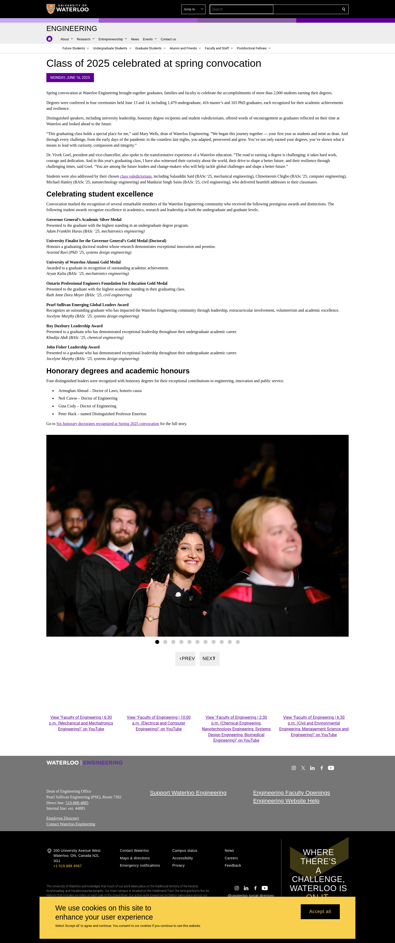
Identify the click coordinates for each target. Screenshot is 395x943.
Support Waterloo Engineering (188, 792)
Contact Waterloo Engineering (70, 824)
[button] (307, 9)
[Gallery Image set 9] (222, 642)
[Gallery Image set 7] (206, 642)
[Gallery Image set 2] (165, 642)
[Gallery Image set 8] (214, 642)
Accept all (320, 911)
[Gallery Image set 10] (230, 642)
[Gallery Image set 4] (181, 642)
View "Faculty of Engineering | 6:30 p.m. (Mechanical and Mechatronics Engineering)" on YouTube (81, 723)
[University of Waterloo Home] (67, 9)
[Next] (210, 659)
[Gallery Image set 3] (173, 642)
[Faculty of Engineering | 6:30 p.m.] (81, 694)
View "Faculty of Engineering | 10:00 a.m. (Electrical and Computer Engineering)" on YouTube (159, 723)
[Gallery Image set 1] (157, 642)
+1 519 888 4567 (67, 866)
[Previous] (185, 659)
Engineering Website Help (286, 801)
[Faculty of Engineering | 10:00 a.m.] (158, 694)
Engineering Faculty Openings (291, 792)
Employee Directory (62, 818)
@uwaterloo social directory (251, 896)
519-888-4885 (76, 803)
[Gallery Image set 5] (189, 642)
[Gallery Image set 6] (197, 642)
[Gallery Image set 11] (238, 642)
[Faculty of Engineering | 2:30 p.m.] (236, 694)
